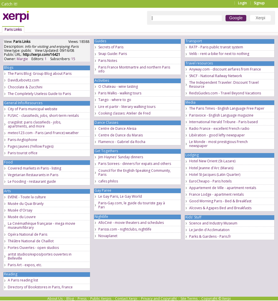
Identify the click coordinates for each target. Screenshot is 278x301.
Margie (22, 58)
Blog (70, 298)
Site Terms (189, 298)
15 (73, 58)
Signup (259, 3)
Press (82, 298)
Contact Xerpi (126, 298)
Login (242, 3)
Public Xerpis (100, 298)
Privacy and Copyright (159, 298)
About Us (55, 298)
